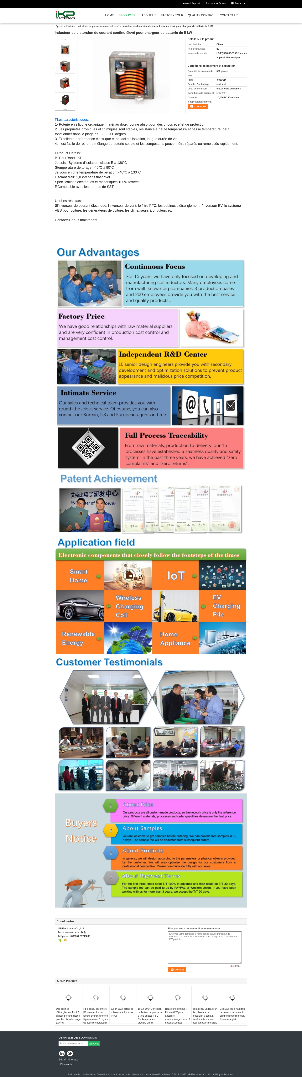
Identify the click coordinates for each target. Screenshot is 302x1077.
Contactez (200, 106)
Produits (70, 26)
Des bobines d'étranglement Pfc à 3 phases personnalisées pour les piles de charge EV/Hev (68, 1016)
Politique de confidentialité (81, 1074)
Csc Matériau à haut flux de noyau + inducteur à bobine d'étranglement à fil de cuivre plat (232, 1014)
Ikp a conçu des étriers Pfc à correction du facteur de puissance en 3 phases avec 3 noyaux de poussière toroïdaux (95, 1016)
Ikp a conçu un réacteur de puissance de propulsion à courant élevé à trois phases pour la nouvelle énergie (205, 1016)
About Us (149, 15)
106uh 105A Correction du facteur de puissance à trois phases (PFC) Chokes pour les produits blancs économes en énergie (150, 1018)
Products (126, 15)
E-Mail (62, 1059)
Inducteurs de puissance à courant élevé (98, 26)
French (241, 2)
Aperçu (59, 26)
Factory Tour (172, 15)
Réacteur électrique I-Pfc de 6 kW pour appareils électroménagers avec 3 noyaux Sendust (177, 1016)
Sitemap (73, 1059)
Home (109, 15)
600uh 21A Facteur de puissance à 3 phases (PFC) (122, 1012)
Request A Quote (216, 3)
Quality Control (201, 15)
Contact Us (229, 15)
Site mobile (65, 1064)
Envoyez (94, 1043)
